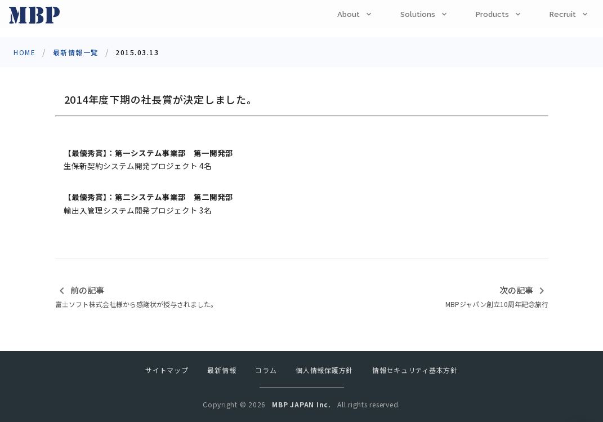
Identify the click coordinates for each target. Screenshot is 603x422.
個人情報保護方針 (324, 370)
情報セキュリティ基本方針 (415, 370)
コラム (265, 370)
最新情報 (221, 370)
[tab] (355, 14)
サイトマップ (167, 370)
